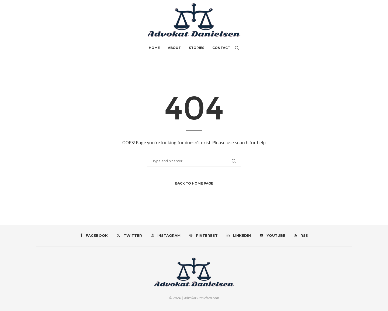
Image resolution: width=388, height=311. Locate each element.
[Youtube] (272, 235)
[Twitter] (129, 235)
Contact (221, 48)
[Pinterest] (203, 235)
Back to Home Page (194, 183)
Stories (196, 48)
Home (154, 48)
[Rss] (301, 235)
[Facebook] (94, 235)
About (174, 48)
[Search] (237, 48)
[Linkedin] (239, 235)
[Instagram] (166, 235)
